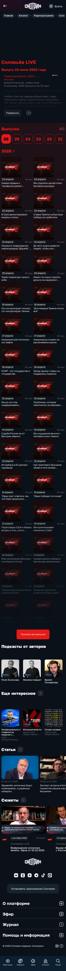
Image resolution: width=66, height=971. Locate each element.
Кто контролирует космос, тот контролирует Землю (16, 309)
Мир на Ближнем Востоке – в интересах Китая (16, 560)
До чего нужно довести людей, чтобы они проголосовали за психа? (47, 248)
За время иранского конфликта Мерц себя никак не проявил (45, 593)
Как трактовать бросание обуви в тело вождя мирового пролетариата (47, 467)
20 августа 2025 (48, 785)
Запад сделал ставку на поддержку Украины (46, 372)
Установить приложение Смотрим (33, 892)
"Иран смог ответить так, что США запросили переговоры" (15, 499)
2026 (14, 150)
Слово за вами (53, 729)
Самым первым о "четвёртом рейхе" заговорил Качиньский (14, 186)
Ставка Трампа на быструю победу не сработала (48, 216)
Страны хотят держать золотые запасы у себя (46, 623)
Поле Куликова (10, 679)
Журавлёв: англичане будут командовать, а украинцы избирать (16, 791)
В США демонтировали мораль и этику (14, 216)
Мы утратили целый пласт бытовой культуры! (47, 184)
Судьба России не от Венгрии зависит (13, 435)
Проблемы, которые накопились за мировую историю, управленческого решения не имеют (48, 406)
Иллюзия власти (32, 729)
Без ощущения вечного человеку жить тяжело (46, 435)
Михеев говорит (32, 679)
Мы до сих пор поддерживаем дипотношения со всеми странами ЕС (15, 406)
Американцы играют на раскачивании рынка (46, 341)
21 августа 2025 (9, 785)
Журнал (33, 928)
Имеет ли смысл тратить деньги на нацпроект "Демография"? (47, 280)
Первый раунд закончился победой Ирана (16, 591)
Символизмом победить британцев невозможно (47, 560)
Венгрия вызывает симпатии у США (43, 528)
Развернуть (12, 112)
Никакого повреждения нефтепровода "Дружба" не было (16, 248)
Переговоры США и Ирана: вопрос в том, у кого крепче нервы (16, 530)
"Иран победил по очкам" (47, 496)
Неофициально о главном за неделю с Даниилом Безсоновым (11, 734)
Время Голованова (51, 681)
